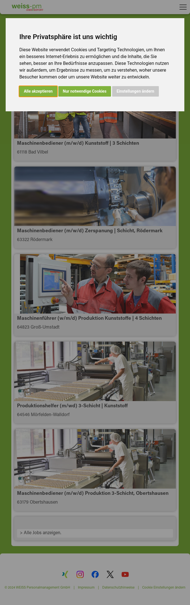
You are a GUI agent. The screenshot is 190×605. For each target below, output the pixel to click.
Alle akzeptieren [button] (38, 91)
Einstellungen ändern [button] (135, 91)
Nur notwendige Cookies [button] (84, 91)
